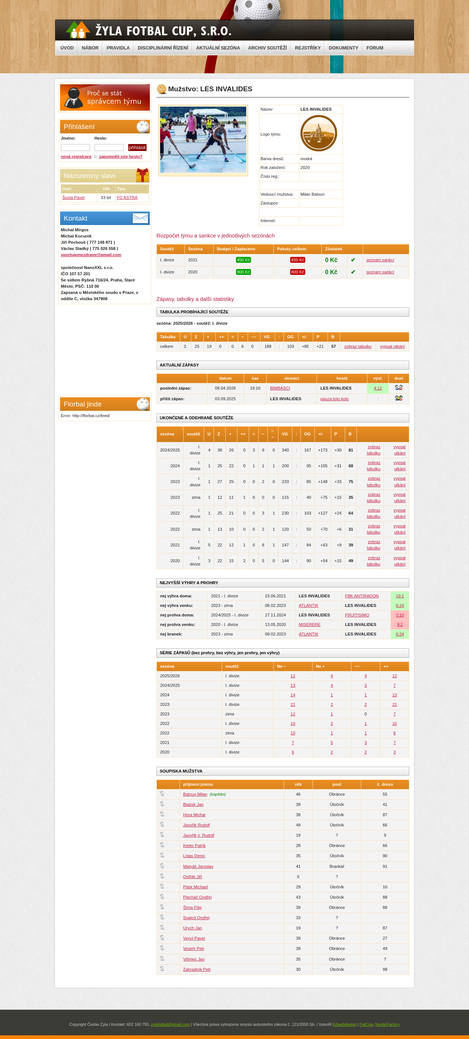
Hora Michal (194, 815)
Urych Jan (192, 928)
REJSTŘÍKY (308, 48)
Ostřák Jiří (192, 876)
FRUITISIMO (357, 615)
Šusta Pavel (73, 197)
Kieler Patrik (194, 845)
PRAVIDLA (118, 48)
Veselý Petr (193, 948)
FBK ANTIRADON (362, 596)
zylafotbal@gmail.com (170, 1024)
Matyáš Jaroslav (198, 866)
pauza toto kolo (334, 399)
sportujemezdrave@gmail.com (91, 255)
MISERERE (310, 624)
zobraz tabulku (358, 346)
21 (293, 704)
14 (293, 695)
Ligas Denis (194, 856)
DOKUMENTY (343, 48)
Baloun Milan (195, 794)
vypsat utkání (392, 346)
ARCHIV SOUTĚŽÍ (267, 48)
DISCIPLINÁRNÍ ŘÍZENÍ (163, 48)
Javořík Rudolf (196, 825)
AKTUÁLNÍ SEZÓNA (218, 48)
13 (293, 685)
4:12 (378, 388)
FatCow (366, 1024)
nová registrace (76, 156)
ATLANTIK (308, 605)
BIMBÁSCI (280, 388)
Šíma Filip (192, 907)
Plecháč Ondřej (197, 897)
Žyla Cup (148, 29)
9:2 (400, 624)
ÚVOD (67, 48)
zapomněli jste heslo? (121, 156)
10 (293, 723)
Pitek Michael (195, 887)
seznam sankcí (380, 260)
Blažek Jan (193, 804)
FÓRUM (374, 48)
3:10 (400, 615)
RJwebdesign (345, 1024)
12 (293, 676)
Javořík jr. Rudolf (198, 835)
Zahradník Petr (197, 969)
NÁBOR (90, 48)
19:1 (400, 596)
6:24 (400, 605)
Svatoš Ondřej (196, 917)
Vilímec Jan (194, 959)
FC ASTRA (127, 197)
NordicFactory (387, 1024)
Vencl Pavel (194, 938)
